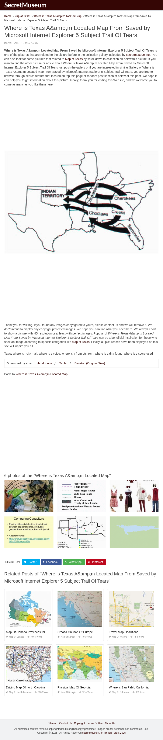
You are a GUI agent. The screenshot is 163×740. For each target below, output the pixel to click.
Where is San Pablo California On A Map (135, 687)
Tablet (63, 363)
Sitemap (52, 723)
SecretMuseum (25, 5)
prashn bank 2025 (115, 732)
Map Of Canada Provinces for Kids (29, 632)
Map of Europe (66, 636)
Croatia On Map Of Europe (75, 632)
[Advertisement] (81, 119)
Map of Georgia (67, 692)
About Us (110, 723)
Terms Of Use (95, 723)
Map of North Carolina (19, 692)
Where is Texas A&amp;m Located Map (41, 374)
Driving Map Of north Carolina (25, 687)
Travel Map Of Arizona (123, 632)
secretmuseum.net (138, 54)
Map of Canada (15, 636)
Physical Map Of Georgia (74, 687)
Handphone (44, 363)
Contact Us (65, 723)
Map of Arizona (118, 636)
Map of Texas (11, 43)
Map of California (119, 692)
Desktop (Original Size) (89, 363)
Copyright (79, 723)
